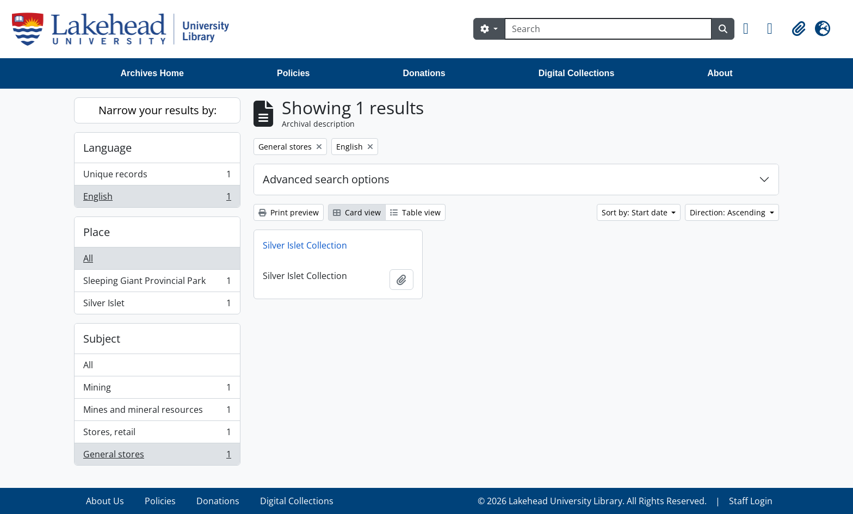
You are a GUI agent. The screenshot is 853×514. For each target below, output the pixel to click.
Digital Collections (577, 73)
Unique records (157, 176)
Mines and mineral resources (157, 412)
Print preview (288, 212)
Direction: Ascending (729, 212)
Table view (415, 212)
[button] (751, 29)
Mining (157, 390)
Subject (101, 338)
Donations (424, 73)
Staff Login (750, 501)
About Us (105, 501)
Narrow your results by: (157, 110)
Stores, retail (157, 434)
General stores (157, 456)
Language (107, 147)
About (719, 73)
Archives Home (152, 73)
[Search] (608, 29)
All (88, 258)
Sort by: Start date (636, 212)
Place (96, 232)
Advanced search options (326, 179)
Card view (357, 212)
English (157, 198)
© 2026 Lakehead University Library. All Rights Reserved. (592, 501)
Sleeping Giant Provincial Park (157, 283)
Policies (293, 73)
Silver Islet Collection (305, 245)
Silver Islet (157, 305)
